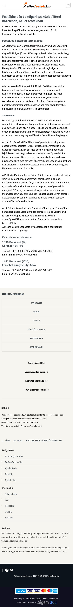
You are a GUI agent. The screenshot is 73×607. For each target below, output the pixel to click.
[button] (4, 5)
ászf (7, 500)
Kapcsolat (9, 506)
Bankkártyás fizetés (14, 456)
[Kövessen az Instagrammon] (6, 570)
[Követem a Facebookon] (2, 570)
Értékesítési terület (13, 462)
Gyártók (8, 474)
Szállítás (9, 518)
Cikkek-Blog (10, 480)
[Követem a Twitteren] (11, 570)
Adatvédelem (11, 494)
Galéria (8, 512)
